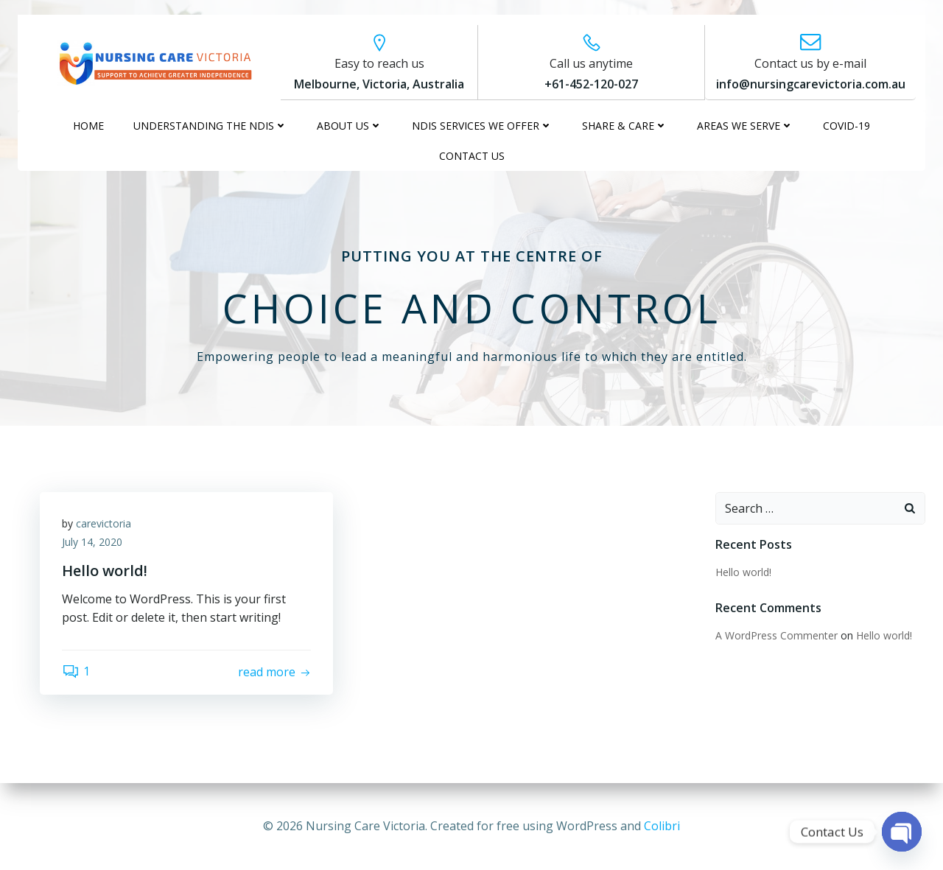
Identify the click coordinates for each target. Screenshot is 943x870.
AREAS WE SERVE (745, 126)
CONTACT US (472, 156)
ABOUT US (349, 126)
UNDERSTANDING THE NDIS (210, 126)
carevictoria (103, 523)
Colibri (662, 826)
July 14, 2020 (92, 542)
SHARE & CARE (624, 126)
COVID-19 (846, 126)
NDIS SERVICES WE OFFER (482, 126)
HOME (88, 126)
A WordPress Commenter (776, 635)
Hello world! (743, 572)
